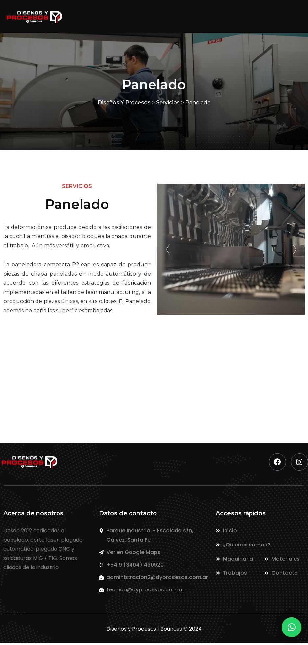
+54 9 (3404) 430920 (159, 391)
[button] (291, 627)
